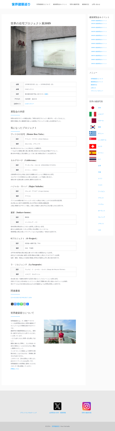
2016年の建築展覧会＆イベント (99, 59)
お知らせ (93, 88)
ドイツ (100, 179)
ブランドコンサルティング (28, 413)
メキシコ (101, 224)
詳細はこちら (15, 369)
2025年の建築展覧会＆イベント (99, 23)
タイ (99, 159)
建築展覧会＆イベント (98, 82)
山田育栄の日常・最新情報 (57, 413)
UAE (99, 230)
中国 (99, 172)
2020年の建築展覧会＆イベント (99, 43)
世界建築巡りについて (98, 79)
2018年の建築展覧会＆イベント (99, 51)
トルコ (100, 185)
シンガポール (102, 140)
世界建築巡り (56, 426)
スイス (100, 146)
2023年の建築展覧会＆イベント (99, 31)
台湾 (99, 166)
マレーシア (101, 217)
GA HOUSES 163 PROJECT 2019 (21, 297)
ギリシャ (101, 134)
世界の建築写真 (86, 413)
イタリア (101, 114)
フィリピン (101, 191)
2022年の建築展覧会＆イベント (99, 35)
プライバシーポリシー (98, 91)
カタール (101, 121)
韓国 (99, 127)
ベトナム (101, 204)
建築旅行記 (94, 85)
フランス (101, 198)
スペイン (101, 153)
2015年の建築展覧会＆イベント (99, 63)
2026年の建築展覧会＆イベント (99, 20)
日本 (99, 108)
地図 (46, 94)
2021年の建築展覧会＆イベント (99, 39)
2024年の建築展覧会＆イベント (99, 27)
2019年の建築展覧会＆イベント (99, 47)
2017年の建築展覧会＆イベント (99, 55)
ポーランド (101, 211)
